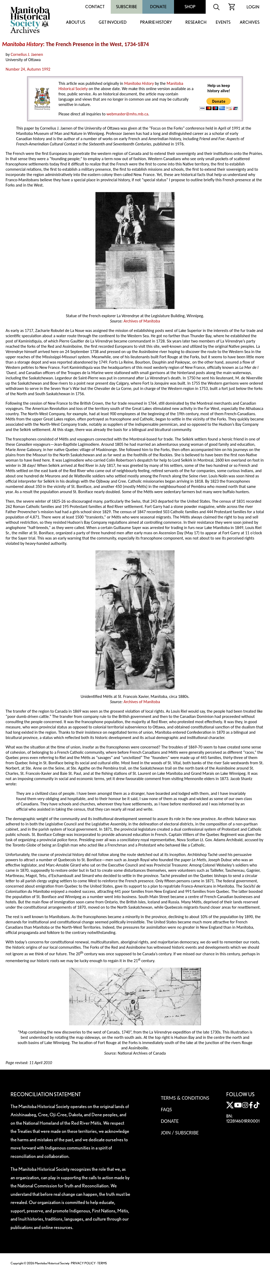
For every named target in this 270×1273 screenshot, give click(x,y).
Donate (158, 6)
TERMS (102, 1263)
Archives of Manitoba (141, 321)
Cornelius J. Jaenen (27, 54)
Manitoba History (22, 44)
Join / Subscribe (180, 1132)
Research (195, 22)
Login (253, 6)
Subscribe (126, 6)
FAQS (166, 1109)
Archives (249, 22)
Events (223, 22)
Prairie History (156, 22)
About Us (75, 22)
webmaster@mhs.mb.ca (127, 113)
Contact (95, 6)
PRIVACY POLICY (83, 1263)
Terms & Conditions (185, 1098)
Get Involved (113, 22)
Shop (190, 6)
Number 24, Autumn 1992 (28, 69)
